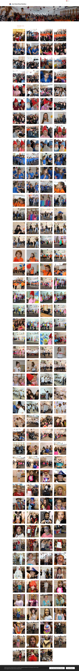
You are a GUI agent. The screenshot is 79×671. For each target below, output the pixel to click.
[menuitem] (60, 4)
